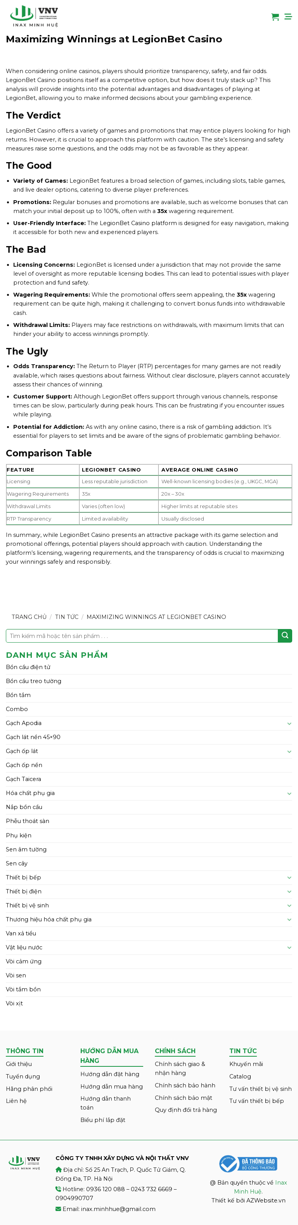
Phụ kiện (18, 835)
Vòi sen (16, 975)
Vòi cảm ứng (24, 961)
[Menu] (288, 16)
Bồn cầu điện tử (28, 667)
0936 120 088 (105, 1189)
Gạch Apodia (24, 723)
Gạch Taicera (23, 779)
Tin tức (66, 616)
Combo (17, 709)
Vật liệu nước (24, 947)
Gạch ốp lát (22, 751)
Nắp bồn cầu (24, 807)
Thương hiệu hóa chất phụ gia (49, 919)
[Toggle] (289, 723)
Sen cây (17, 863)
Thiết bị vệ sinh (27, 905)
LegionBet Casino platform (138, 223)
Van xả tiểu (21, 933)
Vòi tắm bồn (23, 989)
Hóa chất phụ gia (30, 793)
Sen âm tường (26, 849)
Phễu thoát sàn (27, 821)
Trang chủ (29, 616)
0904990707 (74, 1198)
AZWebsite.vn (266, 1200)
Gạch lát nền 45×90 (33, 737)
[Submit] (285, 636)
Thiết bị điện (24, 891)
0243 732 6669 (151, 1189)
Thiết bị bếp (23, 877)
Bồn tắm (18, 695)
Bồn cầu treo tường (33, 681)
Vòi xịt (14, 1003)
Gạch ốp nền (24, 765)
